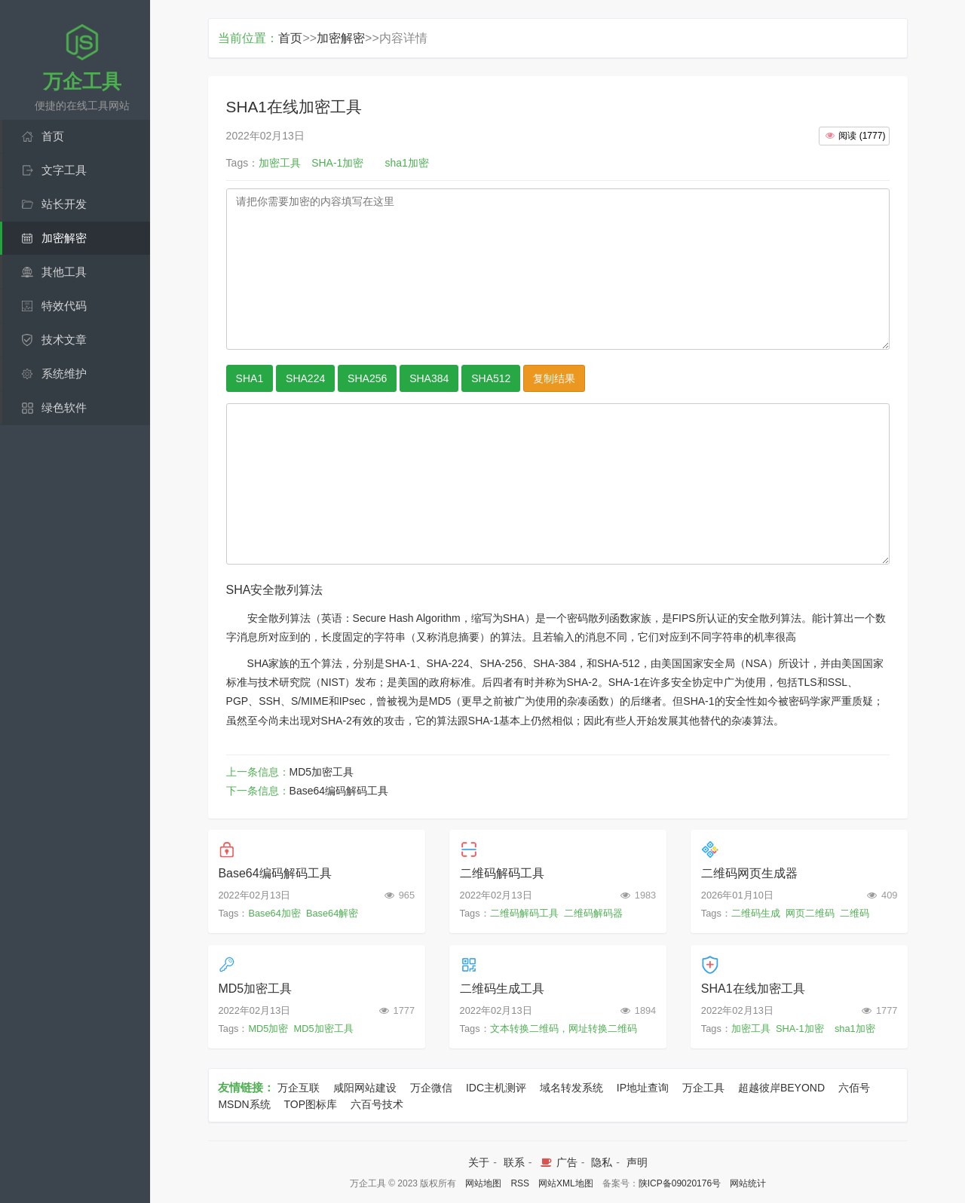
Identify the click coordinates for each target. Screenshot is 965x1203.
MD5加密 (268, 1028)
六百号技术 (377, 1104)
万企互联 (298, 1088)
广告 (557, 1162)
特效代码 (64, 305)
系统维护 (64, 373)
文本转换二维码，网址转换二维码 (563, 1028)
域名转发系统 (571, 1088)
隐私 (601, 1162)
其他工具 (64, 271)
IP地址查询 (643, 1088)
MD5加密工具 (322, 772)
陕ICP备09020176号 (680, 1183)
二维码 (854, 913)
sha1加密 (855, 1028)
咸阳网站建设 (365, 1088)
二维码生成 (755, 913)
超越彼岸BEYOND (781, 1088)
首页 (52, 136)
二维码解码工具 (502, 873)
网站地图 (483, 1183)
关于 (478, 1162)
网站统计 (748, 1183)
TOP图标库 (311, 1104)
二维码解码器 (593, 913)
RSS (519, 1183)
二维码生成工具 (502, 988)
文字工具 (64, 170)
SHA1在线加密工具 (753, 988)
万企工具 (703, 1088)
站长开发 (64, 203)
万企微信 (431, 1088)
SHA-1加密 (800, 1028)
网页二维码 (810, 913)
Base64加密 (274, 913)
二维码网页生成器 (749, 873)
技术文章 (64, 339)
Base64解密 (332, 913)
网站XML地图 (565, 1183)
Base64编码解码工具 (339, 791)
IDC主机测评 (496, 1088)
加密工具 (750, 1028)
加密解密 (64, 237)
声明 (637, 1162)
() (854, 135)
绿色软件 (64, 407)
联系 (514, 1162)
